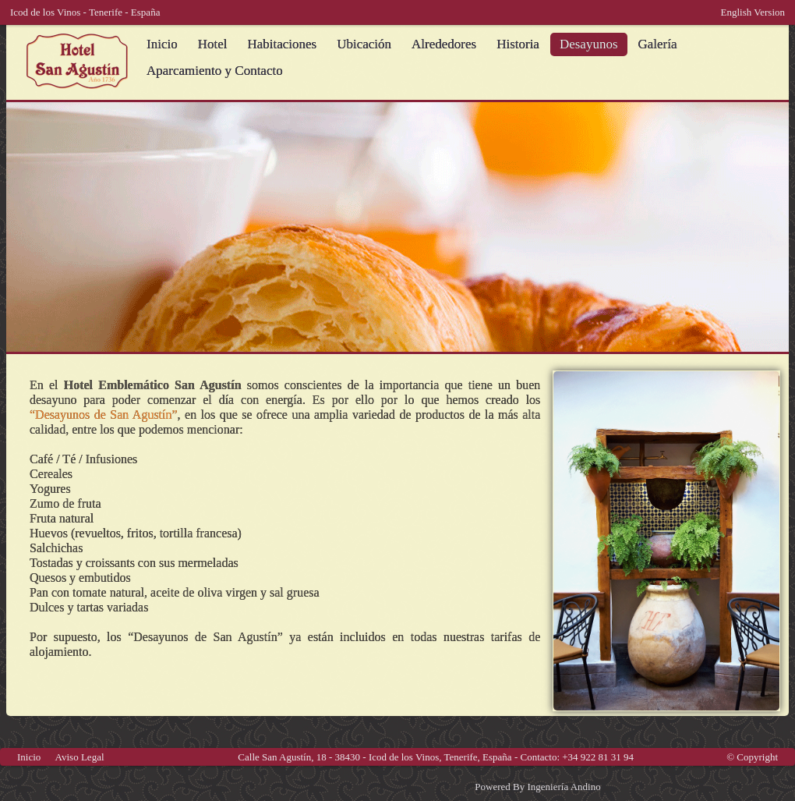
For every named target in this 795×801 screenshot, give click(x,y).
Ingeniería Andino (563, 786)
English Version (753, 12)
